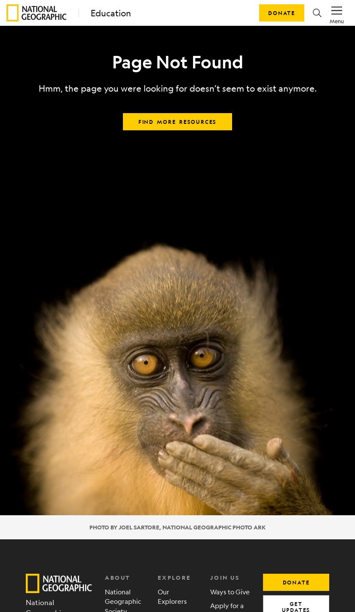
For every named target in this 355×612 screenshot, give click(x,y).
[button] (317, 13)
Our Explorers (172, 596)
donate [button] (296, 582)
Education (111, 13)
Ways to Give (230, 591)
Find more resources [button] (177, 121)
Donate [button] (281, 12)
